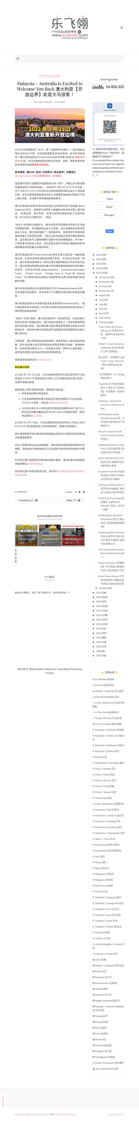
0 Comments (21, 492)
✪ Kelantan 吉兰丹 (102, 977)
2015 (99, 619)
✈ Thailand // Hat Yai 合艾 (105, 909)
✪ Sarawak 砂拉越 (101, 1045)
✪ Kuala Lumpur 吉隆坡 (104, 982)
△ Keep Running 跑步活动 (105, 696)
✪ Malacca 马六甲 (102, 994)
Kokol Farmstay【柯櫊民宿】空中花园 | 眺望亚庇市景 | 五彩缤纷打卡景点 (112, 566)
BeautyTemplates (66, 1114)
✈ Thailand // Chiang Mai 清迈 (108, 903)
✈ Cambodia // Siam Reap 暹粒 (108, 762)
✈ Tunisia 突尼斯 (101, 932)
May (101, 308)
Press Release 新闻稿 (49, 76)
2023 (99, 268)
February (104, 322)
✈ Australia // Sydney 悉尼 (105, 751)
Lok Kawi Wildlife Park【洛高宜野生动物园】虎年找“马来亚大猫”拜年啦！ (112, 488)
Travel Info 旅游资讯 (103, 685)
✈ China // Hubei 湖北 (103, 774)
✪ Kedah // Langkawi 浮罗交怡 (108, 965)
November (105, 281)
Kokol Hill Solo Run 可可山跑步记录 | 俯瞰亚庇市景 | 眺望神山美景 (112, 462)
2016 (99, 615)
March (102, 317)
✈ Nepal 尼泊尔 (100, 868)
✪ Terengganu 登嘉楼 (103, 1056)
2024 (99, 263)
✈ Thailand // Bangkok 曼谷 (106, 897)
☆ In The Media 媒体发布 (105, 712)
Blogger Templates (25, 1114)
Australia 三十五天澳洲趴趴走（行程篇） (40, 175)
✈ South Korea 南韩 (102, 885)
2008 (99, 651)
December (104, 277)
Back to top (116, 1114)
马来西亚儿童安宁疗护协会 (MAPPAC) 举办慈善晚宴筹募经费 (51, 537)
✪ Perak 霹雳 (99, 1027)
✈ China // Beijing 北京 (104, 768)
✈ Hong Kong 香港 (102, 797)
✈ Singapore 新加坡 (102, 879)
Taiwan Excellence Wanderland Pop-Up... (72, 537)
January (103, 588)
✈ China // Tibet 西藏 (103, 786)
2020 (99, 597)
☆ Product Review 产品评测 (107, 718)
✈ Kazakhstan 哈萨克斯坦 (106, 844)
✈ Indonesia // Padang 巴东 (106, 821)
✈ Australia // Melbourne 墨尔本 (109, 745)
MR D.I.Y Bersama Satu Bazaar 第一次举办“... (28, 539)
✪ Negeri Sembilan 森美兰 (106, 1000)
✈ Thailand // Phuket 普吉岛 (107, 926)
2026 (99, 254)
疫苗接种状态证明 (57, 402)
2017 (99, 610)
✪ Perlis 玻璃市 (100, 1033)
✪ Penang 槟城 (100, 1021)
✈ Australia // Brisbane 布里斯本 (109, 729)
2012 (99, 633)
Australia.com (44, 359)
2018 (99, 606)
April (102, 313)
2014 (99, 624)
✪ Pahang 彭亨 (100, 1015)
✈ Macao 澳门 (100, 862)
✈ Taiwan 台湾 (100, 891)
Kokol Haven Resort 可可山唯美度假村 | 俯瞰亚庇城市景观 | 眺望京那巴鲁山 (112, 580)
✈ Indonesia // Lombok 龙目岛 (108, 815)
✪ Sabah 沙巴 (99, 1039)
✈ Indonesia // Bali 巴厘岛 (105, 809)
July (101, 299)
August (103, 295)
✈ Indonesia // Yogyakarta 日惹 (108, 832)
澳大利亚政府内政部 (67, 471)
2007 (99, 655)
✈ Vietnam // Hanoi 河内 (105, 953)
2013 (99, 628)
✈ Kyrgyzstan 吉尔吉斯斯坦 (107, 850)
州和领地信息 (36, 463)
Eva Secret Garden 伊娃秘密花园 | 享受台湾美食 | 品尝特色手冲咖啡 (111, 475)
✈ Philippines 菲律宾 (103, 873)
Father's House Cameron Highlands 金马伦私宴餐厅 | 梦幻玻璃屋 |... (112, 347)
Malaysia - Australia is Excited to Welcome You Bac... (112, 404)
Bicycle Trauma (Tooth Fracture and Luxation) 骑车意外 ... (112, 435)
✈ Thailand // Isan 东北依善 (106, 914)
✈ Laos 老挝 (98, 856)
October (103, 286)
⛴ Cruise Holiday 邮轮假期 (106, 723)
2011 (99, 637)
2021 (99, 592)
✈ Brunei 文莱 (99, 756)
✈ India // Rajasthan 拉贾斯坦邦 (108, 803)
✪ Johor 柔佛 (99, 959)
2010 (99, 642)
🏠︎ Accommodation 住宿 (105, 1068)
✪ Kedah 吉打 (99, 971)
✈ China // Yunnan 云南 (104, 792)
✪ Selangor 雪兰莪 (102, 1051)
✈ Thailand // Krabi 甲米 (105, 920)
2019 (99, 601)
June (101, 304)
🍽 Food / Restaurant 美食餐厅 (108, 1062)
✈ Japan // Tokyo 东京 (103, 838)
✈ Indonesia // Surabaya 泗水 (107, 827)
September (105, 290)
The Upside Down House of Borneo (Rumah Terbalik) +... (112, 553)
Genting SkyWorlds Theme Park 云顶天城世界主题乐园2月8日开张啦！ (112, 448)
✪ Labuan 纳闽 (100, 988)
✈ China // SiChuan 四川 (104, 780)
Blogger (49, 672)
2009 (99, 646)
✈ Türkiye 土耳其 (101, 938)
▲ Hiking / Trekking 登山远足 (108, 690)
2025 (99, 259)
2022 (99, 272)
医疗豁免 (36, 415)
